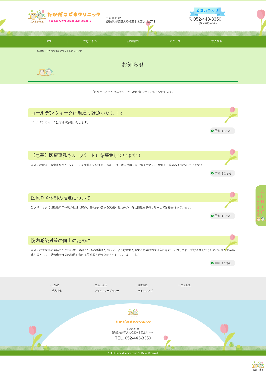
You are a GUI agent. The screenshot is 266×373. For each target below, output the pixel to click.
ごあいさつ (90, 41)
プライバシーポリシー (107, 290)
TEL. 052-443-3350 (133, 338)
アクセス (175, 41)
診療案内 (133, 41)
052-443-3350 (207, 19)
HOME (48, 41)
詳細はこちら (223, 130)
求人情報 (217, 41)
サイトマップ (145, 290)
